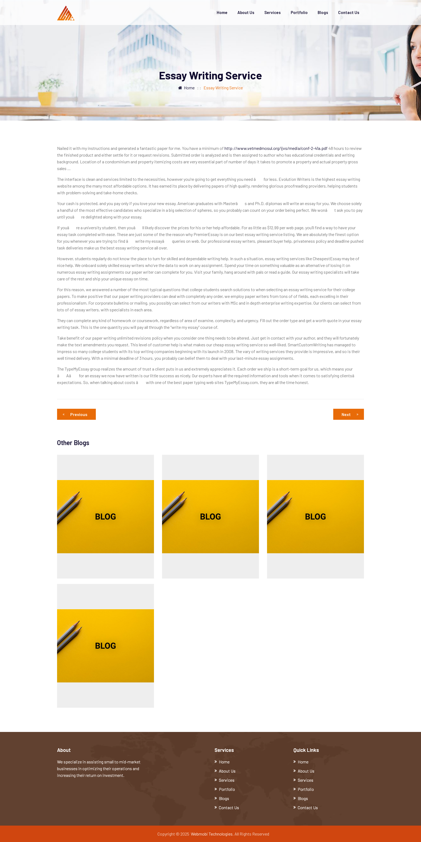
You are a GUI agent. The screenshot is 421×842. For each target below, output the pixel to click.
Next (350, 414)
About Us (245, 12)
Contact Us (348, 12)
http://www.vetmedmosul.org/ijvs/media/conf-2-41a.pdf (276, 148)
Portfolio (299, 12)
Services (272, 12)
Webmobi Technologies (212, 833)
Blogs (323, 12)
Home (222, 12)
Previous (76, 414)
